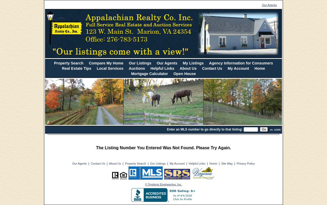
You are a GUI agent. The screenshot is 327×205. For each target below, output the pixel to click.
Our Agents (269, 5)
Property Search (68, 63)
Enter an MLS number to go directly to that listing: (204, 129)
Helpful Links (162, 68)
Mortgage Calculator (149, 74)
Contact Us (212, 68)
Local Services (110, 68)
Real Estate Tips (76, 68)
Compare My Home (106, 63)
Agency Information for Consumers (241, 63)
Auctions (137, 68)
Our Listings (140, 63)
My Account (238, 68)
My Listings (193, 63)
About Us (188, 68)
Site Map (227, 163)
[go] (264, 129)
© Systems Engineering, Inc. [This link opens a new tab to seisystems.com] (163, 184)
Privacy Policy (246, 163)
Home (259, 68)
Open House (184, 74)
